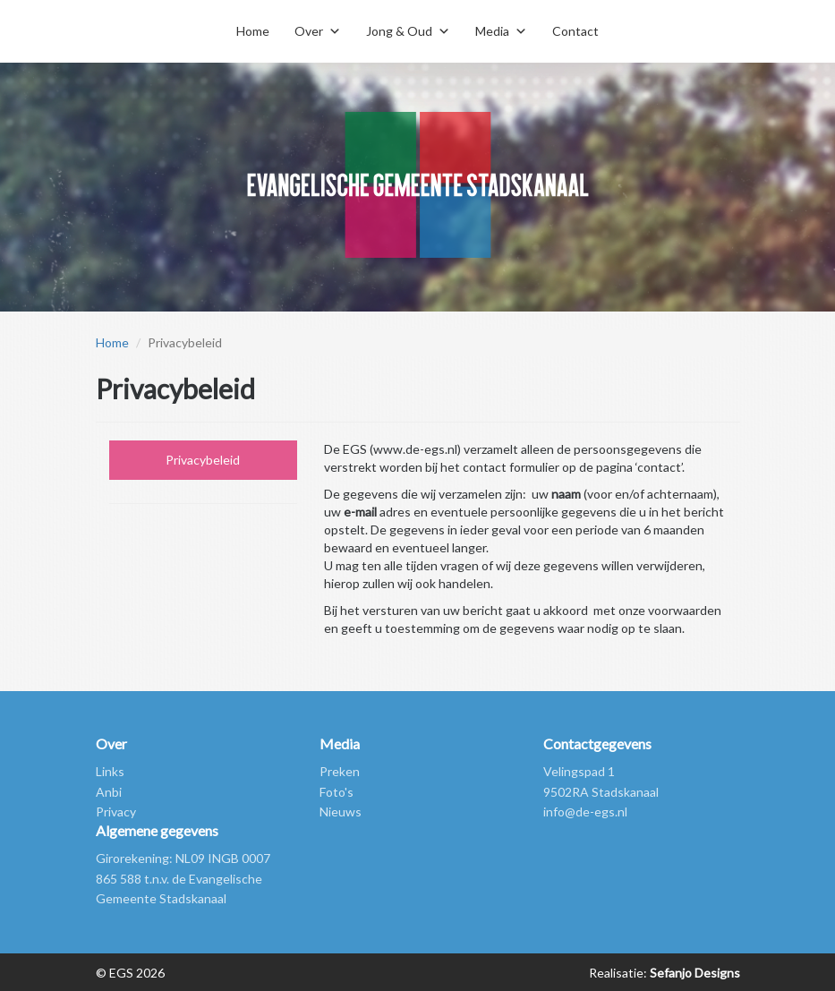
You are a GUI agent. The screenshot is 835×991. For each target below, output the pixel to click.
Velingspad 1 (579, 771)
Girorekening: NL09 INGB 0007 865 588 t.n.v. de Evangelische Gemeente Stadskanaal (183, 878)
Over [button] (308, 30)
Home (252, 30)
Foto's (337, 791)
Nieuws (341, 811)
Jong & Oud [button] (399, 30)
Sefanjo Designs (693, 972)
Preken (340, 771)
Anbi (109, 791)
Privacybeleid (203, 459)
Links (110, 771)
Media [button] (492, 30)
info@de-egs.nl (585, 811)
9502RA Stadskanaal (601, 791)
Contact (575, 30)
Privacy (116, 811)
